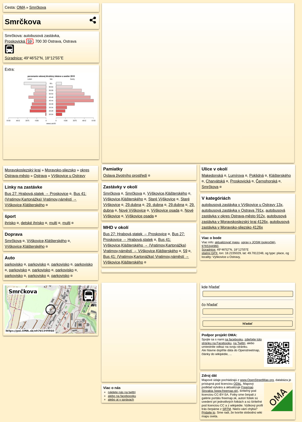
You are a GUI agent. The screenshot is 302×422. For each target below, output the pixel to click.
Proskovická (19, 41)
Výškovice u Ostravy (68, 176)
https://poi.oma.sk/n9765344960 (272, 159)
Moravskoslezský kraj (23, 170)
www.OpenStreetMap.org (257, 380)
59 (185, 251)
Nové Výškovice (132, 210)
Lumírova (236, 176)
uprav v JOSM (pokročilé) (258, 242)
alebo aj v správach (121, 399)
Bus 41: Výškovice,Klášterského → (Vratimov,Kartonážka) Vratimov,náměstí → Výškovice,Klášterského (144, 245)
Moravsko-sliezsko (60, 170)
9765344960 (210, 246)
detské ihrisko (32, 223)
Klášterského (280, 176)
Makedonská (212, 176)
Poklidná (256, 176)
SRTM (226, 409)
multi (53, 223)
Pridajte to (208, 412)
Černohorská (266, 181)
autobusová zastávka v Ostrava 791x (233, 210)
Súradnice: (14, 58)
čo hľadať (210, 305)
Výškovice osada (165, 210)
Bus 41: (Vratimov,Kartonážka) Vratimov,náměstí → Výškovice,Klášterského (45, 199)
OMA (21, 7)
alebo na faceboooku (122, 396)
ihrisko (10, 223)
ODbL (237, 383)
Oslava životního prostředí (125, 176)
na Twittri (239, 343)
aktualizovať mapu (227, 242)
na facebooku (234, 339)
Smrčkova (37, 7)
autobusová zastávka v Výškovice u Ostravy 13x (242, 205)
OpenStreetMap (213, 159)
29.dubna (133, 205)
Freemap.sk (237, 159)
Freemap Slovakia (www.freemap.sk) (227, 389)
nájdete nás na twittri (121, 392)
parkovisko (14, 264)
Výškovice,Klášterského (47, 241)
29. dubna (155, 205)
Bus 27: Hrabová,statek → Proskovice (36, 194)
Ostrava (40, 176)
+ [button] (110, 11)
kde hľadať (211, 287)
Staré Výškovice (162, 199)
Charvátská (215, 181)
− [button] (110, 18)
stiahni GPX (210, 253)
